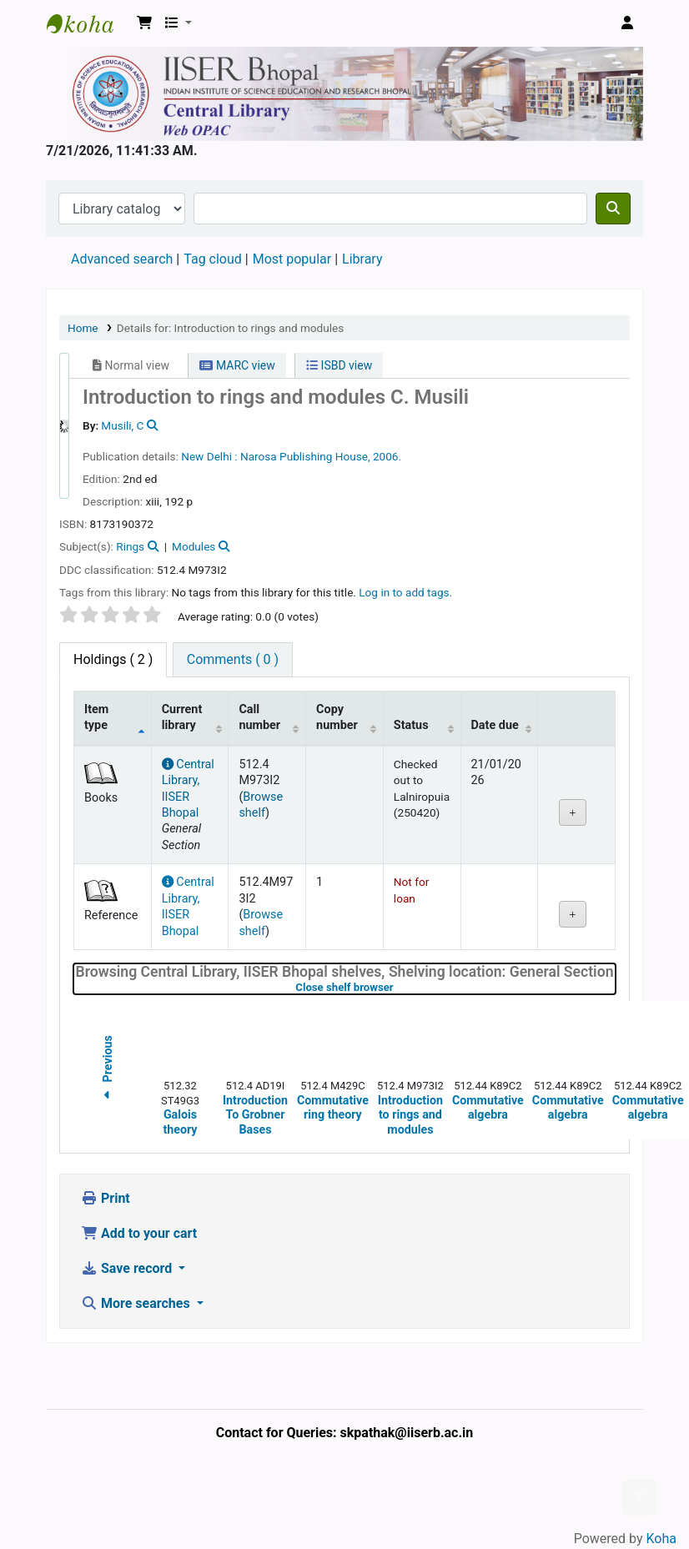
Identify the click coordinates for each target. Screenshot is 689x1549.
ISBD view (339, 365)
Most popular (292, 259)
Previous (107, 1070)
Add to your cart (139, 1233)
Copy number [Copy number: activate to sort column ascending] (337, 717)
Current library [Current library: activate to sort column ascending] (182, 717)
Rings (130, 546)
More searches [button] (137, 1303)
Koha (661, 1538)
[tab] (233, 659)
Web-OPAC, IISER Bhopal (88, 23)
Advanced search (122, 259)
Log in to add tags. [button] (405, 592)
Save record (128, 1268)
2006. (387, 456)
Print (105, 1198)
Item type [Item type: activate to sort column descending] (96, 717)
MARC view (236, 365)
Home (83, 327)
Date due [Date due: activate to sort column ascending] (495, 725)
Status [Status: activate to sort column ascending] (411, 725)
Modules (193, 546)
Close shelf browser (397, 987)
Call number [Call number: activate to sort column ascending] (259, 717)
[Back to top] (639, 1498)
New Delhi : (209, 456)
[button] (144, 23)
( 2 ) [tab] (113, 659)
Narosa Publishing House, (305, 456)
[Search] (613, 208)
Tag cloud (213, 259)
